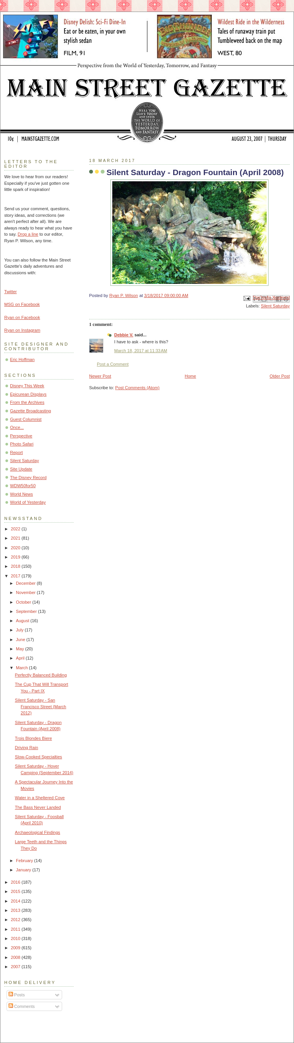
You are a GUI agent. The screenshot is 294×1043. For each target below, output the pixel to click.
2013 (16, 910)
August (23, 620)
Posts (16, 994)
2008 (16, 957)
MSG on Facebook (22, 304)
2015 (16, 891)
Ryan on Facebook (22, 317)
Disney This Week (27, 385)
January (24, 869)
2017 (16, 576)
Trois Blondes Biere (33, 738)
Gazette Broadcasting (30, 410)
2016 (16, 882)
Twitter (10, 291)
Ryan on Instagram (22, 330)
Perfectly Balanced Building (41, 675)
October (24, 602)
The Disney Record (28, 477)
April (20, 658)
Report (16, 452)
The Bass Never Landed (38, 807)
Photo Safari (22, 444)
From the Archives (27, 402)
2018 (16, 566)
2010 (16, 938)
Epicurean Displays (28, 394)
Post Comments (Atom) (137, 387)
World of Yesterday (28, 502)
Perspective (21, 436)
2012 (16, 919)
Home (190, 376)
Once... (17, 427)
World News (21, 494)
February (25, 860)
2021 (16, 538)
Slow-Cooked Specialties (38, 756)
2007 (16, 966)
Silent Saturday (275, 306)
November (26, 592)
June (21, 639)
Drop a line (28, 234)
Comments (21, 1006)
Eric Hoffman (22, 359)
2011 (16, 929)
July (20, 630)
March (22, 667)
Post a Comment (112, 364)
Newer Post (100, 376)
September (27, 611)
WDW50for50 (22, 485)
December (26, 583)
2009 (16, 947)
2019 (16, 557)
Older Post (280, 376)
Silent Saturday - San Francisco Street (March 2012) (40, 706)
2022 (16, 529)
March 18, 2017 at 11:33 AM (140, 350)
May (20, 648)
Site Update (21, 469)
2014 (16, 901)
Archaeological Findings (37, 832)
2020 (16, 547)
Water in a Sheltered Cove (40, 797)
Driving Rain (26, 747)
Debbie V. (123, 334)
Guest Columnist (26, 419)
